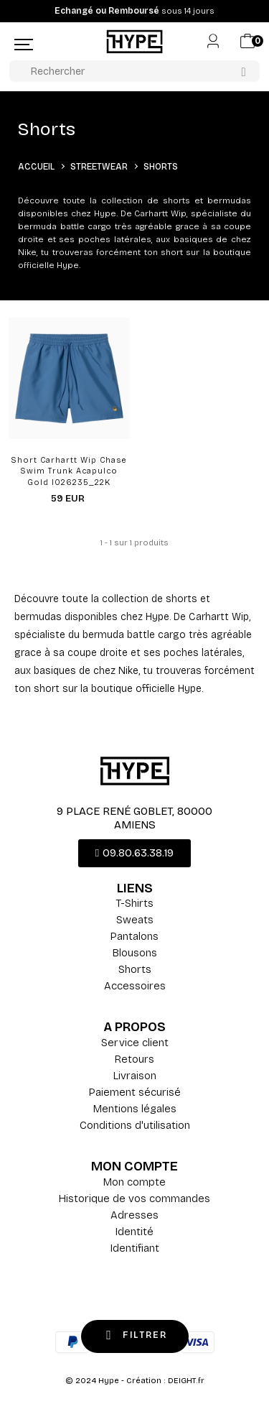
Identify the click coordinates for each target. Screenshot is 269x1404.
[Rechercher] (134, 71)
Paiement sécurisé (135, 1092)
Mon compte (134, 1182)
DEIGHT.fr (186, 1380)
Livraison (134, 1075)
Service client (135, 1042)
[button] (134, 853)
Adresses (134, 1215)
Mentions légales (134, 1108)
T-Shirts (134, 903)
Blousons (135, 952)
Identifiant (134, 1248)
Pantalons (134, 936)
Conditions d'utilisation (135, 1125)
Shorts (134, 969)
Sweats (135, 919)
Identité (134, 1231)
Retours (134, 1059)
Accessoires (135, 985)
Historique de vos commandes (134, 1198)
